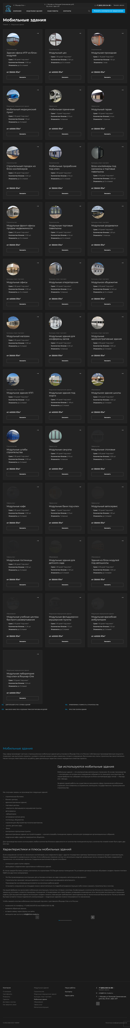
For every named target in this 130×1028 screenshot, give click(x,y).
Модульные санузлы (60, 449)
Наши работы (70, 988)
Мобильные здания (40, 999)
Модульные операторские (63, 282)
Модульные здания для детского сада (62, 561)
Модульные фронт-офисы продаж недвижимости (21, 227)
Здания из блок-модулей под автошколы (105, 561)
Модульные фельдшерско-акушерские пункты (64, 618)
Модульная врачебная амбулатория (103, 618)
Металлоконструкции (41, 1007)
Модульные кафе (16, 506)
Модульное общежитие (104, 282)
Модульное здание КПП (20, 393)
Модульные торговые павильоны (61, 227)
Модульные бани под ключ (64, 506)
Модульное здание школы (106, 393)
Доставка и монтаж (9, 1002)
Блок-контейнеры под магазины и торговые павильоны (103, 169)
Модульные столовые (103, 449)
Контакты (68, 992)
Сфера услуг (38, 1004)
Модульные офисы (17, 282)
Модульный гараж (101, 109)
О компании (7, 991)
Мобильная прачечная (61, 109)
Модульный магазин (18, 336)
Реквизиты (6, 996)
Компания (7, 988)
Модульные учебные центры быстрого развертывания (23, 618)
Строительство (39, 991)
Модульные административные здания (106, 337)
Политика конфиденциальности (116, 1023)
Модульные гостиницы (19, 560)
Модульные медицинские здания (45, 994)
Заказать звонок (119, 5)
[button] (60, 920)
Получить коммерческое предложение (108, 11)
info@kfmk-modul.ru (31, 914)
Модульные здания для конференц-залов (62, 337)
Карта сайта (69, 995)
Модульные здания (41, 988)
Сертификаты (7, 994)
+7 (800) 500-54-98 (103, 5)
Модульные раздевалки (104, 225)
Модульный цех (57, 52)
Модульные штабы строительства (17, 451)
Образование (38, 1002)
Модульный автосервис (104, 506)
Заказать (22, 77)
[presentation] (37, 919)
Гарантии (6, 999)
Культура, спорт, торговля (42, 996)
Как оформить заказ (9, 1004)
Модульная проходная (103, 52)
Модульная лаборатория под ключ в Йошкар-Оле (20, 675)
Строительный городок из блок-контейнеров (21, 167)
